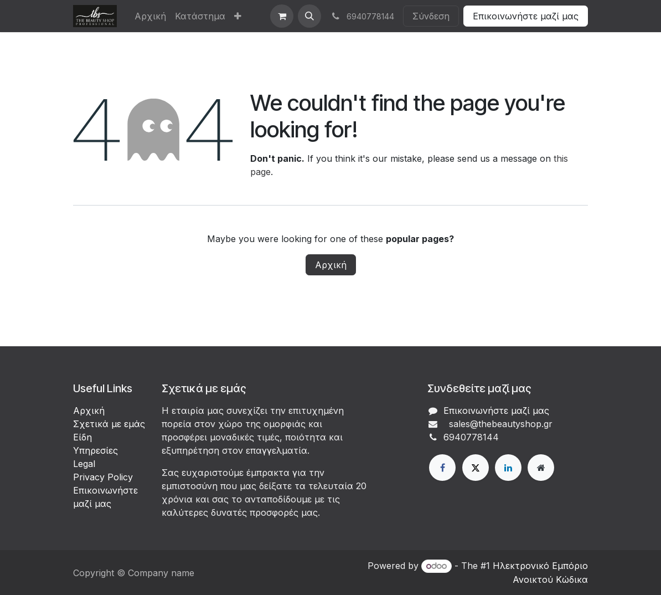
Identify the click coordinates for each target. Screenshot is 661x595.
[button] (309, 16)
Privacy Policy (103, 477)
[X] (475, 467)
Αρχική (331, 264)
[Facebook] (442, 467)
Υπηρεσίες (95, 450)
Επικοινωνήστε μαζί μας (526, 16)
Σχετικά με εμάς (109, 423)
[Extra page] (541, 467)
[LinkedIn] (508, 467)
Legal (84, 463)
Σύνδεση (431, 16)
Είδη (82, 437)
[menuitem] (150, 16)
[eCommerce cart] (281, 16)
